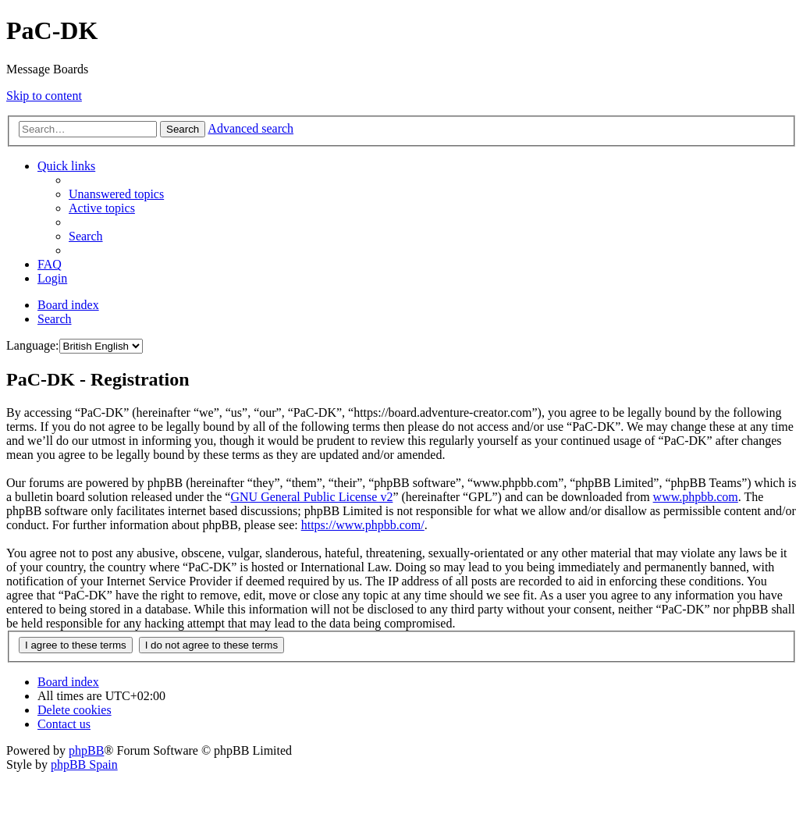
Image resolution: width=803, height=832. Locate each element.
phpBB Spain (84, 764)
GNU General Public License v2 (311, 496)
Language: (32, 345)
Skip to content (44, 95)
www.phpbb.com (695, 496)
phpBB (86, 750)
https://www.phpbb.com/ (363, 525)
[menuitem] (116, 194)
